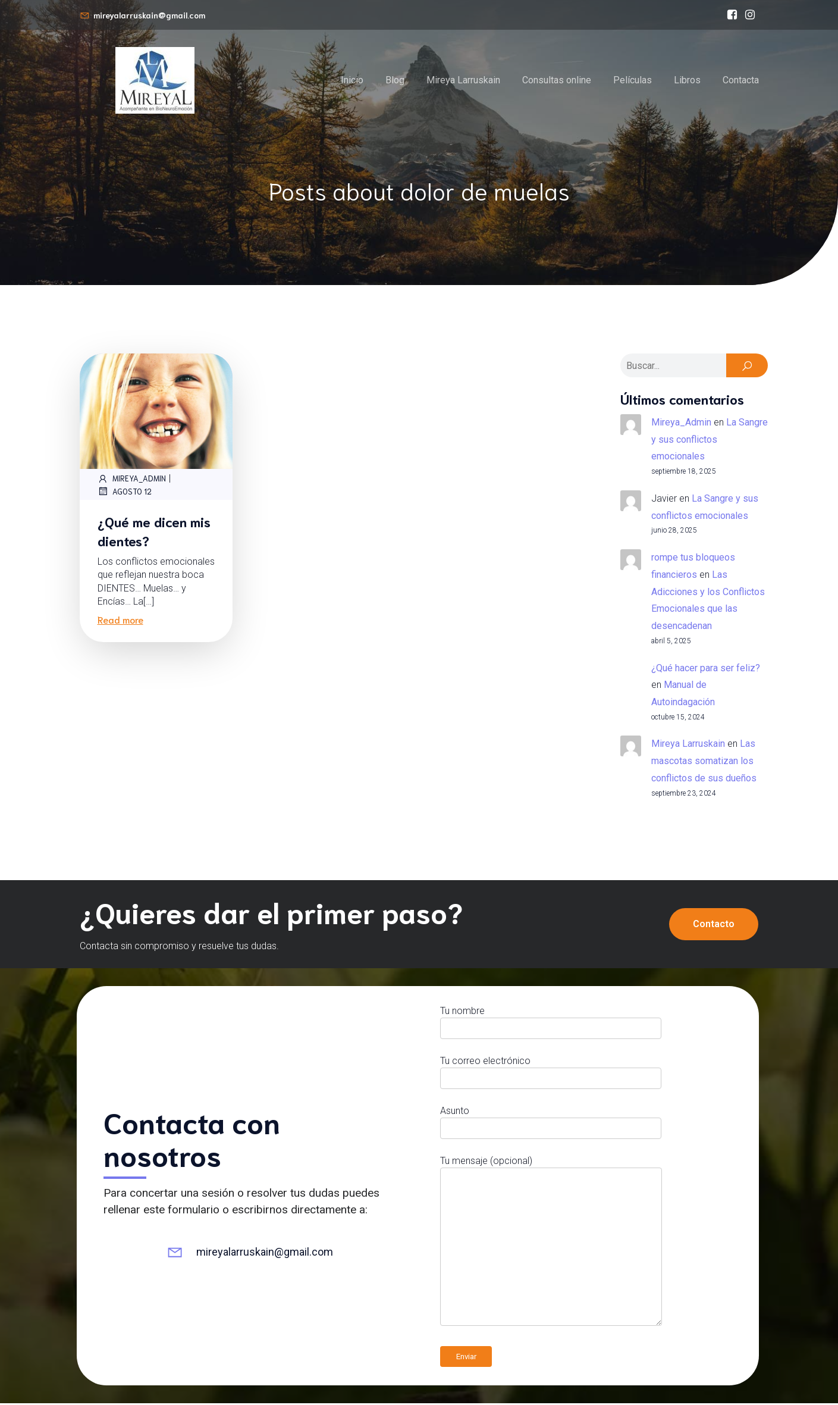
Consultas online (556, 80)
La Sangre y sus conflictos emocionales (709, 441)
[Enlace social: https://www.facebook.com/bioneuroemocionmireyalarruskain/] (732, 15)
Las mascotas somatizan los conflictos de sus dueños (704, 763)
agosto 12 (125, 493)
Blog (394, 80)
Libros (687, 80)
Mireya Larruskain (463, 80)
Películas (632, 80)
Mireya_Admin (132, 480)
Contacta (741, 80)
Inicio (352, 80)
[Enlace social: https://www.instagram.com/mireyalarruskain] (750, 15)
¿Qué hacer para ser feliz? (705, 669)
